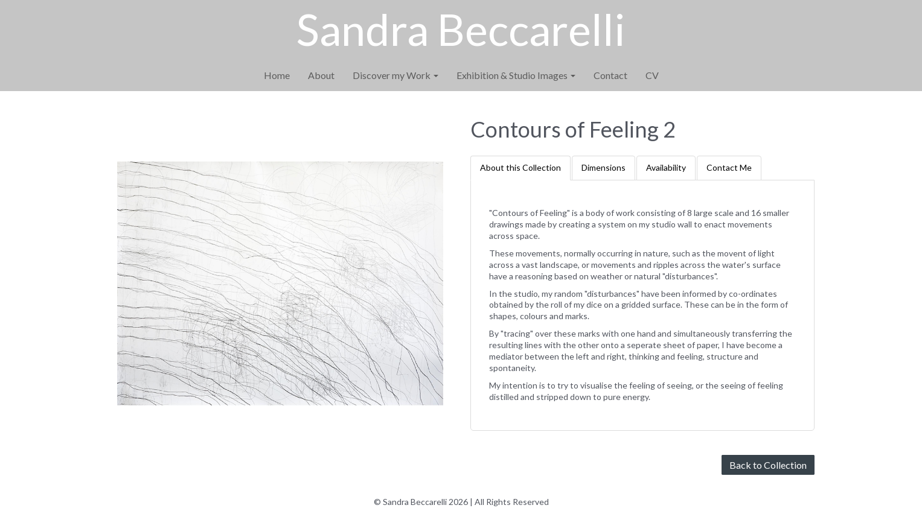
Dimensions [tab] (603, 167)
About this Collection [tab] (520, 167)
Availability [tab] (666, 167)
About (321, 75)
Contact (610, 75)
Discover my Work (395, 75)
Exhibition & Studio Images (515, 75)
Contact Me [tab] (729, 167)
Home (277, 75)
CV (652, 75)
